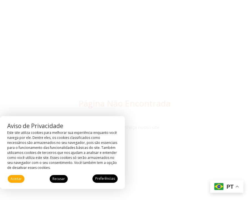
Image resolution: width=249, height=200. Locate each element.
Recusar (58, 178)
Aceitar (16, 178)
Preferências (105, 178)
